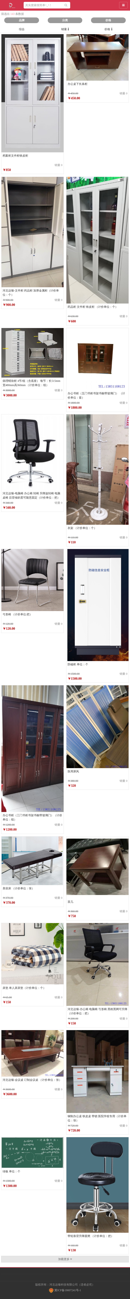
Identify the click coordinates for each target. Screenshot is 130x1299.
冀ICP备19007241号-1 (65, 1290)
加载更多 (65, 1259)
